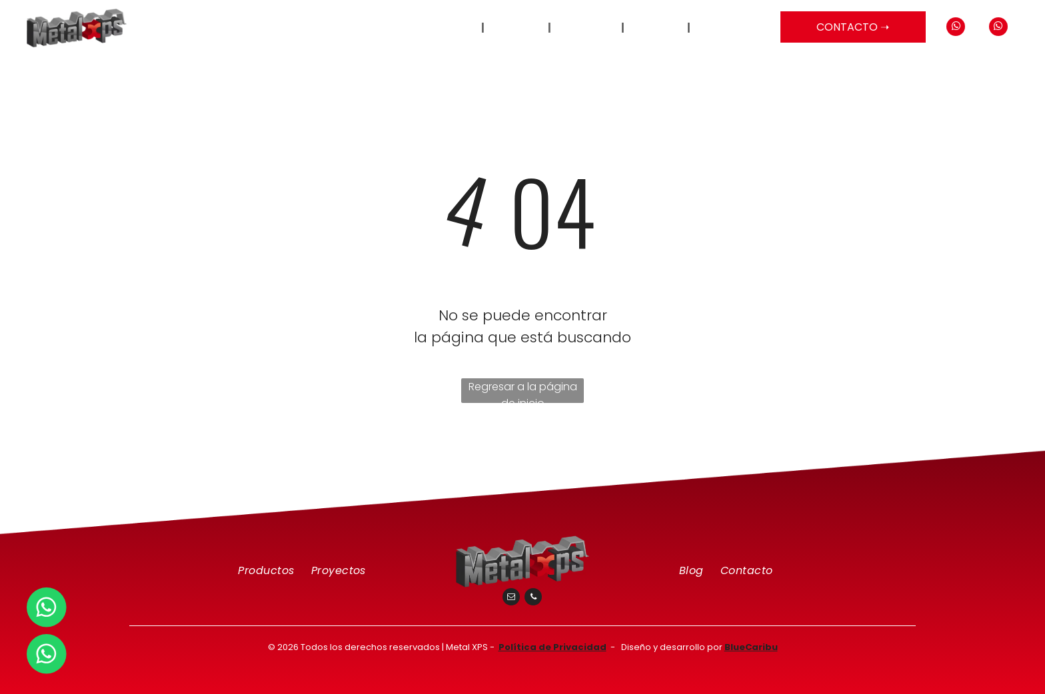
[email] (511, 598)
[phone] (533, 598)
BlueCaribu (751, 647)
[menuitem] (462, 27)
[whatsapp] (955, 28)
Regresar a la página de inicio (523, 391)
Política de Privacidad (552, 647)
